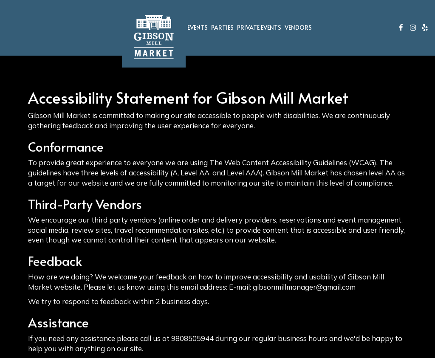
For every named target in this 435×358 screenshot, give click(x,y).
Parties (222, 27)
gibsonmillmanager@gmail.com (304, 286)
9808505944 (192, 338)
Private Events (259, 27)
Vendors (298, 27)
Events (197, 27)
